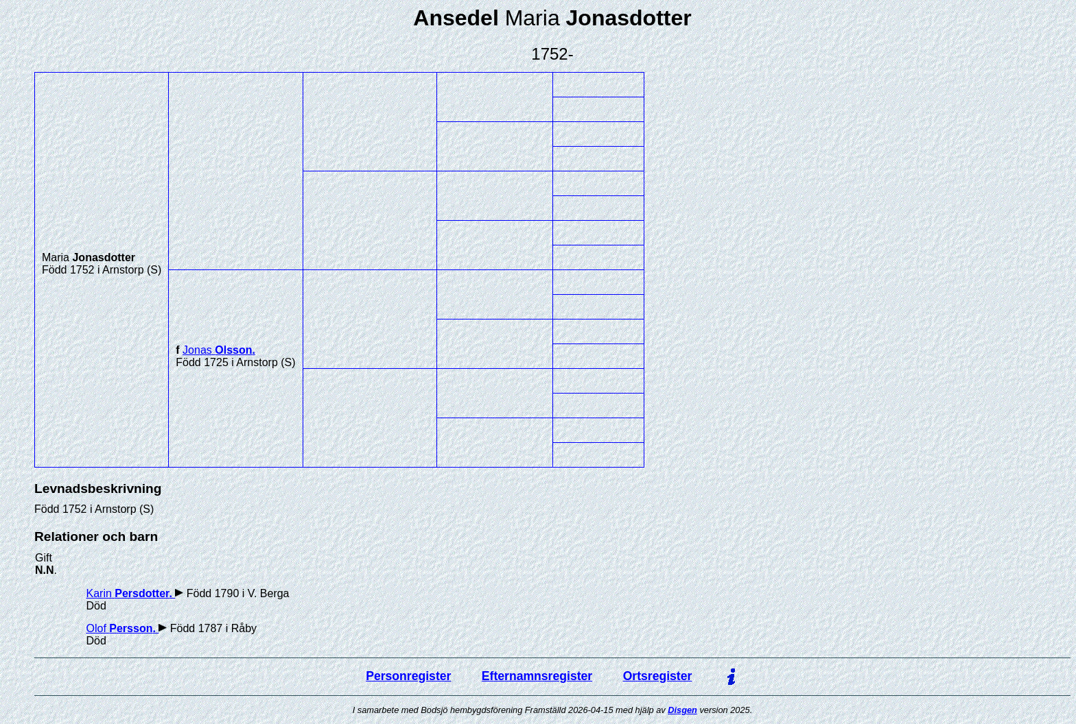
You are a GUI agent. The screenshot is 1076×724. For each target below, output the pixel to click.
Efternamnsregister (537, 676)
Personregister (408, 676)
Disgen (682, 710)
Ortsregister (657, 676)
